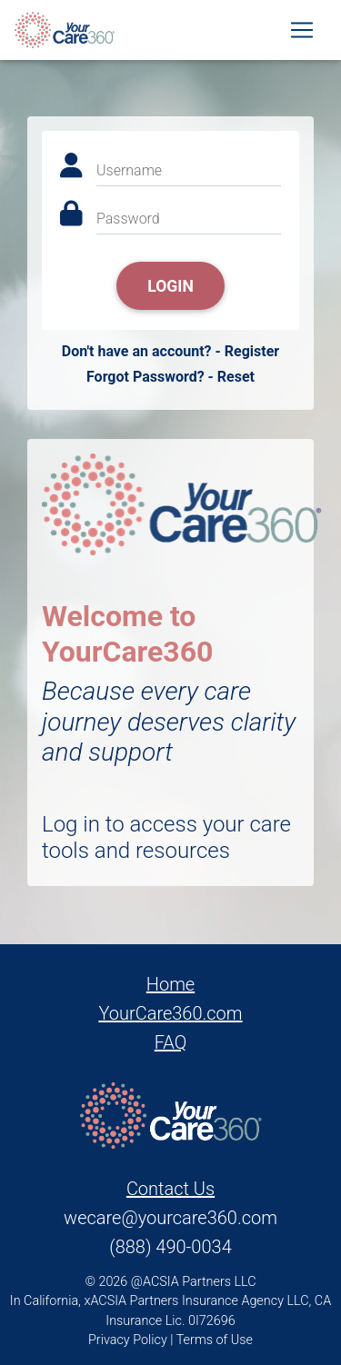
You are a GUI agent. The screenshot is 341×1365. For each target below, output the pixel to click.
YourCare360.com (170, 1013)
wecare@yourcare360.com (170, 1218)
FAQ (171, 1042)
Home (170, 984)
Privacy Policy (127, 1340)
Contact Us (170, 1189)
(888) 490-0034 (170, 1247)
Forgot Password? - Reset (170, 376)
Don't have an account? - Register (170, 351)
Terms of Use (214, 1340)
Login (170, 286)
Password (128, 218)
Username (129, 170)
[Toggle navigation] (301, 30)
